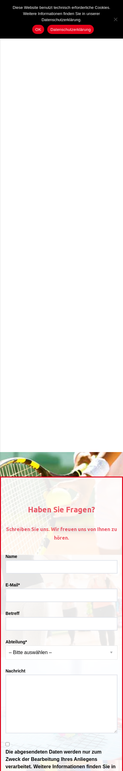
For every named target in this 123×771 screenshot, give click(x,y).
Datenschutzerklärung (70, 29)
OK (38, 29)
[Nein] (115, 19)
